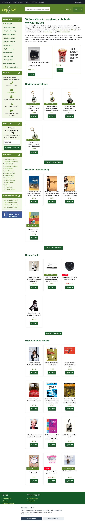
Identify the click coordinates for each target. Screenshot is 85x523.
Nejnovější (31, 501)
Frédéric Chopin (9, 175)
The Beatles (8, 187)
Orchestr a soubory (10, 63)
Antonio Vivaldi (9, 182)
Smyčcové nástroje (10, 31)
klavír (61, 30)
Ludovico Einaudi (10, 189)
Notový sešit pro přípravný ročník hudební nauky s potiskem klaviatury (52, 279)
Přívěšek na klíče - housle (70, 471)
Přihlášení (79, 2)
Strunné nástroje (9, 42)
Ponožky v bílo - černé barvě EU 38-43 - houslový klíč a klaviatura (34, 279)
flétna (73, 30)
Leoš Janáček (9, 178)
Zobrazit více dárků (53, 333)
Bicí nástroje (8, 45)
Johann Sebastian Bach (11, 161)
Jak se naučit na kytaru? (11, 200)
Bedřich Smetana (10, 180)
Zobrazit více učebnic (54, 248)
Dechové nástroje (9, 34)
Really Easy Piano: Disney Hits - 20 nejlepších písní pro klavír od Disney (52, 401)
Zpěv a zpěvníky (9, 49)
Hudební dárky (8, 60)
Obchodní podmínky (25, 2)
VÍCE (32, 74)
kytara (58, 30)
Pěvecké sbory (8, 52)
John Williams (9, 168)
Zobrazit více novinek (54, 162)
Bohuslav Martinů (10, 173)
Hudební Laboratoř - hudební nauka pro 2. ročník (69, 364)
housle (66, 30)
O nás (35, 2)
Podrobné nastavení (27, 514)
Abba (6, 185)
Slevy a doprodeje (11, 67)
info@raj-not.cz (11, 92)
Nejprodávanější (33, 498)
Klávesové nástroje (10, 27)
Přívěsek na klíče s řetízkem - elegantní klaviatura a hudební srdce (51, 108)
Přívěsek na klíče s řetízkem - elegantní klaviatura (34, 108)
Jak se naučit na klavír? (10, 202)
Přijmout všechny (31, 518)
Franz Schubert (9, 171)
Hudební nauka (8, 56)
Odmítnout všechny (53, 518)
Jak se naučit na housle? (11, 205)
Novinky (8, 23)
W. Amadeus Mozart (10, 159)
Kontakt (41, 2)
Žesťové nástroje (9, 38)
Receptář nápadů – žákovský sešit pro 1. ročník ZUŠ (34, 230)
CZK (68, 9)
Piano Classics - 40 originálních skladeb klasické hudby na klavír (69, 401)
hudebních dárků (65, 32)
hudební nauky (48, 32)
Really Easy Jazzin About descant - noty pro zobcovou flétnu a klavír (52, 437)
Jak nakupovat (6, 2)
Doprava (15, 2)
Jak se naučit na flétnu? (11, 207)
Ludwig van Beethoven (11, 166)
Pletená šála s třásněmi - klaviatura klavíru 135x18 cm (34, 315)
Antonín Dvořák (9, 164)
